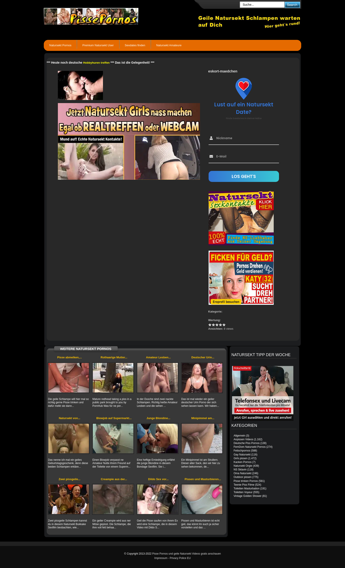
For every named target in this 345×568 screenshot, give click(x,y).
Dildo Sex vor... (158, 479)
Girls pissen (241, 458)
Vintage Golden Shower (248, 496)
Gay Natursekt (242, 454)
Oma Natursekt (242, 473)
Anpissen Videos (243, 439)
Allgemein (239, 435)
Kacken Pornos (242, 462)
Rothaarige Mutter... (114, 357)
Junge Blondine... (158, 418)
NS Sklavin (240, 469)
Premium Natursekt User (98, 45)
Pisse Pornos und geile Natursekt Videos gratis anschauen (186, 553)
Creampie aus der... (114, 479)
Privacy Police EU (180, 558)
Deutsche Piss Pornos (247, 443)
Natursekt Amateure (169, 45)
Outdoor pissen (242, 477)
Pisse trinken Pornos (246, 481)
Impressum (160, 558)
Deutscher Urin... (202, 357)
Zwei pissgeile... (69, 479)
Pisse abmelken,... (69, 357)
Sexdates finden (135, 45)
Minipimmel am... (202, 418)
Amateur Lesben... (158, 357)
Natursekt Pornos (60, 45)
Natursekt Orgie (243, 465)
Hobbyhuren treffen (96, 62)
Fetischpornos (242, 450)
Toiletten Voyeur (243, 492)
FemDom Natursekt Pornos (250, 446)
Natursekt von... (69, 418)
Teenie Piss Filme (244, 484)
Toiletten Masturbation (246, 488)
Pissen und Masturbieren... (203, 479)
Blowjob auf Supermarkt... (114, 418)
